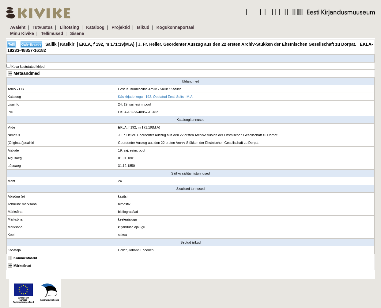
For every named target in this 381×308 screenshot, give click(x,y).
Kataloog (95, 27)
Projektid (120, 27)
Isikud (143, 27)
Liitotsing (69, 27)
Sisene (77, 33)
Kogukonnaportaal (175, 27)
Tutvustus (42, 27)
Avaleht (17, 27)
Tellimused (52, 33)
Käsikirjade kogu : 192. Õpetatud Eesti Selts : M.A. (155, 96)
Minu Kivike (22, 33)
